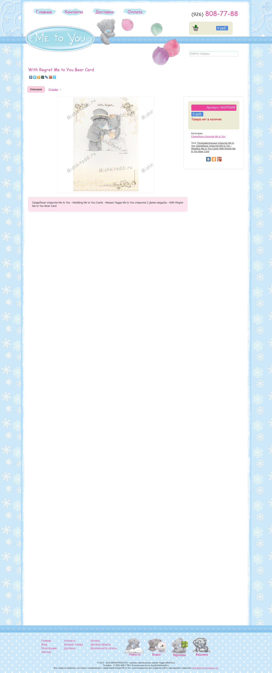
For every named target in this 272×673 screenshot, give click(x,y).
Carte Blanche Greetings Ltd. (205, 668)
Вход (44, 644)
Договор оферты (101, 644)
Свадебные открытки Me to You (208, 136)
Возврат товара (73, 644)
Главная (43, 11)
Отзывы (53, 89)
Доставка (104, 11)
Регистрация (49, 648)
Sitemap (46, 651)
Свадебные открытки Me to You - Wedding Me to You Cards (211, 147)
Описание (36, 89)
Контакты (74, 11)
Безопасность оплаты (104, 648)
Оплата (135, 11)
